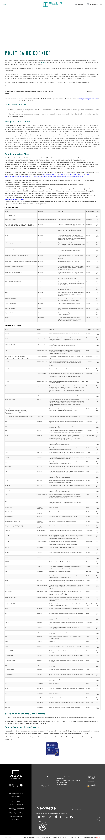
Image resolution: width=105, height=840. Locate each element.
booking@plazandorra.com (14, 199)
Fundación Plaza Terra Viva (16, 809)
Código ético (74, 837)
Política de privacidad (31, 837)
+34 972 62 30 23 (61, 782)
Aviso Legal (46, 837)
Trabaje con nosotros (15, 793)
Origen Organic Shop (16, 813)
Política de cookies (60, 837)
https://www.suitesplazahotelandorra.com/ (42, 176)
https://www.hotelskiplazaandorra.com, (76, 174)
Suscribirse (76, 810)
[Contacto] (76, 4)
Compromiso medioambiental (15, 797)
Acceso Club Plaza (96, 4)
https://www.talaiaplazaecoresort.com (70, 176)
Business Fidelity (16, 816)
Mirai (98, 837)
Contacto (81, 4)
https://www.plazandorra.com (53, 174)
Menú (4, 4)
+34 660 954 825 (61, 784)
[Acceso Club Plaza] (88, 4)
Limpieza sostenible (16, 804)
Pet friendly (16, 801)
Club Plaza (16, 820)
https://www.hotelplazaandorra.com (16, 176)
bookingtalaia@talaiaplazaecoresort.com (68, 780)
